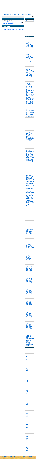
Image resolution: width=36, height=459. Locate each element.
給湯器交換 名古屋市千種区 (29, 268)
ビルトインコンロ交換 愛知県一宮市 (30, 111)
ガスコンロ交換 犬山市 (28, 55)
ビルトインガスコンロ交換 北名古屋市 (30, 89)
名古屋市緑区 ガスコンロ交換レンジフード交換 (29, 164)
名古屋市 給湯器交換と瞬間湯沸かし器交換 (30, 146)
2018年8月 (27, 391)
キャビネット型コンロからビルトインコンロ (30, 72)
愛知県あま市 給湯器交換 (29, 175)
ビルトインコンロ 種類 (28, 104)
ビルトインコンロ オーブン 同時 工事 (30, 91)
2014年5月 (27, 447)
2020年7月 (27, 366)
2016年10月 (27, 415)
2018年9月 (27, 390)
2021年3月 (27, 357)
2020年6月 (27, 367)
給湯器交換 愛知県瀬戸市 (29, 312)
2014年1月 (27, 451)
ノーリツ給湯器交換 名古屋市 (13, 22)
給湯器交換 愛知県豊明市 (29, 324)
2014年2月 (27, 450)
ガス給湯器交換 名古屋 (28, 62)
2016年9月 (27, 416)
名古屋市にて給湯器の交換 (7, 19)
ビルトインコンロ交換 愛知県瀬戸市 (30, 118)
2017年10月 (27, 402)
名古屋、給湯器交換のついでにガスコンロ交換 (30, 136)
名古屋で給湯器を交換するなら (29, 137)
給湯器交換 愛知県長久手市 (29, 327)
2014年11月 (27, 440)
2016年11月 (27, 414)
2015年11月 (27, 427)
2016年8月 (27, 417)
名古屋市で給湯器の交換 (28, 150)
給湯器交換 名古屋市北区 (29, 267)
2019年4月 (27, 382)
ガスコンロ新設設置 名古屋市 (29, 57)
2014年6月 (27, 446)
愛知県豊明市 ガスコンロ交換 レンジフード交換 (30, 217)
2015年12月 (27, 426)
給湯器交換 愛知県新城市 (29, 302)
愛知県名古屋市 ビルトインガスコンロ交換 (30, 185)
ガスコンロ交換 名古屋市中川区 (29, 44)
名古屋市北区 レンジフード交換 (29, 155)
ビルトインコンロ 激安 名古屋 (29, 103)
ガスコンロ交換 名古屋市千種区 (29, 45)
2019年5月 (27, 381)
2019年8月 (27, 378)
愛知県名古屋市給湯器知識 (29, 191)
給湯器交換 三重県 (28, 259)
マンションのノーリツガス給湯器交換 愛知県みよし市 (30, 124)
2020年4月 (27, 369)
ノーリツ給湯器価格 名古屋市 (19, 22)
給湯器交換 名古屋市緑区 (29, 279)
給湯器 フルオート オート (29, 246)
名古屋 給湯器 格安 (28, 134)
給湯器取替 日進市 (28, 334)
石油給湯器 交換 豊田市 (29, 233)
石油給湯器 (27, 230)
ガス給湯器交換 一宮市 (28, 61)
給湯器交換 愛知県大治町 (29, 291)
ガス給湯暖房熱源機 (28, 69)
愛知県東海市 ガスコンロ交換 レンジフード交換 (30, 204)
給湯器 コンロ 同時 (28, 245)
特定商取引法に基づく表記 (23, 14)
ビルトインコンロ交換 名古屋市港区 (30, 107)
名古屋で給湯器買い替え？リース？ (30, 140)
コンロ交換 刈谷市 (28, 73)
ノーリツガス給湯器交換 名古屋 (29, 84)
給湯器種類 (27, 337)
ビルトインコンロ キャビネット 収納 (30, 93)
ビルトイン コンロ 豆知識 (29, 87)
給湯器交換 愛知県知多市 (29, 315)
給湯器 (26, 243)
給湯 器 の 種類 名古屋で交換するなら (30, 239)
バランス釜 (27, 85)
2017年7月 (27, 405)
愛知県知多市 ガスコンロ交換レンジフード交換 (29, 210)
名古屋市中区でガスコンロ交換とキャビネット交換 (30, 151)
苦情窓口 (18, 14)
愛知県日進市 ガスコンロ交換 (29, 201)
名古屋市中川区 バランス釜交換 (29, 153)
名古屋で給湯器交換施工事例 (29, 139)
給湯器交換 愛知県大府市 (29, 290)
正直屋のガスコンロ (6, 14)
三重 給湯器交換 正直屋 (29, 133)
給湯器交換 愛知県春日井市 (29, 304)
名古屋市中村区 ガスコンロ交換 (29, 154)
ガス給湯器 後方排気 (28, 58)
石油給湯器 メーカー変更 (29, 231)
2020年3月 (27, 370)
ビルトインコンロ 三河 (28, 97)
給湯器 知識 (27, 255)
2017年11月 (27, 401)
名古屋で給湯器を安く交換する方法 (30, 138)
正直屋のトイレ (11, 14)
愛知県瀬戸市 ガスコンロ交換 (29, 205)
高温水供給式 (27, 345)
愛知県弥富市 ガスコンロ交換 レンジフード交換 (30, 199)
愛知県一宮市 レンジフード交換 (29, 176)
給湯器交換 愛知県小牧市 (29, 293)
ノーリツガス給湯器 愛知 (29, 83)
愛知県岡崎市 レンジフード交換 (29, 197)
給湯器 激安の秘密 (28, 254)
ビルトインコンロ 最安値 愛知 (29, 102)
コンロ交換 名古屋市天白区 (29, 75)
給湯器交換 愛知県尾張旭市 (29, 294)
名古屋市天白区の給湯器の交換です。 (29, 27)
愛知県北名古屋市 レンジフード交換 (30, 180)
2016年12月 (27, 413)
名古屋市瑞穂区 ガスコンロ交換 (29, 161)
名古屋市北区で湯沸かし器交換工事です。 (30, 25)
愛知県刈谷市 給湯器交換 (29, 178)
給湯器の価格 (27, 257)
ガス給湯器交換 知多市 (28, 68)
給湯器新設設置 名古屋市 (29, 335)
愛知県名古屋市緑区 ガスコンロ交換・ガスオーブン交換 (30, 192)
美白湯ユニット (27, 341)
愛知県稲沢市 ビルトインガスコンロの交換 (30, 214)
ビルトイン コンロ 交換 (29, 86)
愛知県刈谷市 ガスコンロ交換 (29, 177)
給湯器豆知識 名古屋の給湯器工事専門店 (30, 339)
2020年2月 (27, 371)
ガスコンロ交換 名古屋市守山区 (29, 47)
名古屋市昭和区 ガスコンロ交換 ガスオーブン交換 (30, 158)
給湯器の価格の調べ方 (28, 258)
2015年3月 (27, 436)
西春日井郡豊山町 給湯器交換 (29, 344)
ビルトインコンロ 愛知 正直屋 (29, 101)
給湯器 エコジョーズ (28, 244)
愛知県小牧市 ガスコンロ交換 (29, 194)
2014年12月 (27, 439)
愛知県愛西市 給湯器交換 (28, 200)
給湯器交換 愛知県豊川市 (29, 323)
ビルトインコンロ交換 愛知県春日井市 (30, 114)
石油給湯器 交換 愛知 (28, 232)
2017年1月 (27, 412)
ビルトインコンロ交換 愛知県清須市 (30, 116)
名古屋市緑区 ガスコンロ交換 (29, 165)
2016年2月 (27, 424)
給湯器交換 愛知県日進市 (29, 303)
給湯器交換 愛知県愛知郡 (29, 300)
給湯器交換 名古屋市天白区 (29, 271)
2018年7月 (27, 392)
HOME (2, 14)
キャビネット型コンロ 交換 (29, 70)
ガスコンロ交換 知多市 (28, 56)
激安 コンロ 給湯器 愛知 (29, 228)
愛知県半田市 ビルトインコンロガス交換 (30, 182)
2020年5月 (27, 368)
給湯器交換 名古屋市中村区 (29, 266)
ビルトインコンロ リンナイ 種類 (30, 94)
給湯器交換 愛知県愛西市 (29, 301)
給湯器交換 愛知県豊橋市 (29, 325)
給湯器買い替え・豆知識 (28, 340)
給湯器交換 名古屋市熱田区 (29, 277)
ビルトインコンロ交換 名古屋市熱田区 (30, 109)
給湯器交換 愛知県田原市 (29, 314)
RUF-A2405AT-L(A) (8, 22)
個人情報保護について (30, 14)
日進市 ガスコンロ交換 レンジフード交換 (30, 221)
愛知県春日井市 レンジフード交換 (30, 202)
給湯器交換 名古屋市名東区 (29, 270)
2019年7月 (27, 379)
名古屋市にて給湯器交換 (7, 26)
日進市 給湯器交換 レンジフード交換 (30, 223)
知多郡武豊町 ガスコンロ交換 (29, 229)
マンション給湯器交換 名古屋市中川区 (30, 126)
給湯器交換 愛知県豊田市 (29, 326)
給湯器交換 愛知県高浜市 (29, 328)
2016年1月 (27, 425)
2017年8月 (27, 404)
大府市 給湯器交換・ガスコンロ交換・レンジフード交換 (30, 168)
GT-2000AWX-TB (5, 29)
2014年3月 (27, 449)
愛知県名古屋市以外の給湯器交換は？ (29, 188)
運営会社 (15, 14)
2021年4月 (27, 356)
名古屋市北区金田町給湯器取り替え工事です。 (30, 31)
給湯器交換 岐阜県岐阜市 (29, 281)
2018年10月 (27, 389)
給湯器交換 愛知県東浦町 (29, 305)
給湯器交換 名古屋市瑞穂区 (29, 278)
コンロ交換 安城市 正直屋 (29, 76)
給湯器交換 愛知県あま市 (29, 282)
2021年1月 (27, 359)
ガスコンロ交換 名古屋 (28, 42)
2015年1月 (27, 438)
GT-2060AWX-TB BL (9, 29)
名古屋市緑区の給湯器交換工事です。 (29, 22)
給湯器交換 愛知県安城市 (29, 292)
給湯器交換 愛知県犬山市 (29, 313)
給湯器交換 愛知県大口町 (29, 289)
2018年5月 (27, 394)
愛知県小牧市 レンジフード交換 (29, 195)
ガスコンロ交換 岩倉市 (28, 53)
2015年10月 (27, 428)
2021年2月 (27, 358)
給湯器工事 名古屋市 (12, 23)
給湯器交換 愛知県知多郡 (29, 316)
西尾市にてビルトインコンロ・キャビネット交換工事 (30, 343)
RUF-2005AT (5, 22)
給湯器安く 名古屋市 (7, 23)
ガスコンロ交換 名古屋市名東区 (29, 46)
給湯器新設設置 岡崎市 (28, 336)
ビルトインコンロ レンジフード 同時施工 (30, 96)
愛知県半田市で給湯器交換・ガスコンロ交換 (30, 184)
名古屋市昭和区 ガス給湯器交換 (29, 159)
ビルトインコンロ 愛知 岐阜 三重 (30, 100)
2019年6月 (27, 380)
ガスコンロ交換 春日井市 (29, 54)
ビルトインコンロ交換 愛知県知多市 (30, 120)
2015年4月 (27, 435)
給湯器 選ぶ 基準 (28, 256)
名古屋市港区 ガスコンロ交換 (29, 160)
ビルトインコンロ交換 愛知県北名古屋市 (30, 113)
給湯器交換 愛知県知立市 (29, 317)
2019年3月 (27, 383)
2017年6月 (27, 406)
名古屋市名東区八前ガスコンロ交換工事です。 (30, 20)
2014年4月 (27, 448)
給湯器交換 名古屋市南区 (29, 269)
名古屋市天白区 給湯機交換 (29, 156)
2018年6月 (27, 393)
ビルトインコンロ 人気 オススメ (30, 98)
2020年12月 (27, 360)
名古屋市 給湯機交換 (7, 21)
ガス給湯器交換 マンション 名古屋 (30, 60)
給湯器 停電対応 (28, 248)
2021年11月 (27, 348)
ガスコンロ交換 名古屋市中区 (29, 43)
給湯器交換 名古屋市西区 (29, 280)
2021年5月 (27, 355)
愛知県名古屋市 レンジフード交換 (30, 187)
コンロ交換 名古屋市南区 (29, 74)
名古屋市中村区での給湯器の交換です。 (30, 33)
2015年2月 (27, 437)
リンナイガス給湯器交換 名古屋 (29, 132)
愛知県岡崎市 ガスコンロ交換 (29, 196)
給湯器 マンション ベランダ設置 (30, 247)
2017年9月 (27, 403)
